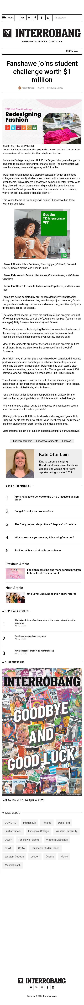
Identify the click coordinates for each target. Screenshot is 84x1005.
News (41, 88)
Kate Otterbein (28, 88)
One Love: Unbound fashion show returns (51, 593)
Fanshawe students (47, 441)
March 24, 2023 (55, 88)
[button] (71, 50)
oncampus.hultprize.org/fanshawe (60, 430)
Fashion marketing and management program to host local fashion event (54, 571)
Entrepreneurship (22, 441)
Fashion (66, 441)
